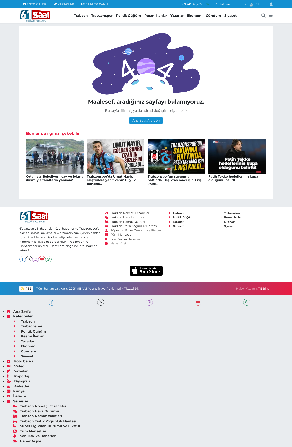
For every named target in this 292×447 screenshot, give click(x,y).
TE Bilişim (265, 288)
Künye (16, 391)
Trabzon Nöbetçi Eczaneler (127, 213)
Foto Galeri (20, 361)
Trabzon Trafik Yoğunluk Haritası (131, 226)
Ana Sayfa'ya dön (146, 120)
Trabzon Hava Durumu (124, 217)
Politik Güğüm (128, 16)
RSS (26, 288)
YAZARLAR (64, 4)
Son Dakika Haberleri (123, 239)
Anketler (18, 386)
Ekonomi (194, 16)
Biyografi (18, 381)
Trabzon (81, 16)
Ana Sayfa (19, 311)
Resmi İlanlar (155, 16)
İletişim (16, 396)
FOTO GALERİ (35, 4)
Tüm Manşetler (119, 234)
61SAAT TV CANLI (94, 4)
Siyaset (230, 16)
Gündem (213, 16)
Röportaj (18, 376)
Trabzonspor (102, 16)
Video (15, 366)
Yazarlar (177, 16)
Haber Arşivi (116, 243)
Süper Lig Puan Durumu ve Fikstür (133, 230)
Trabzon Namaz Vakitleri (125, 222)
